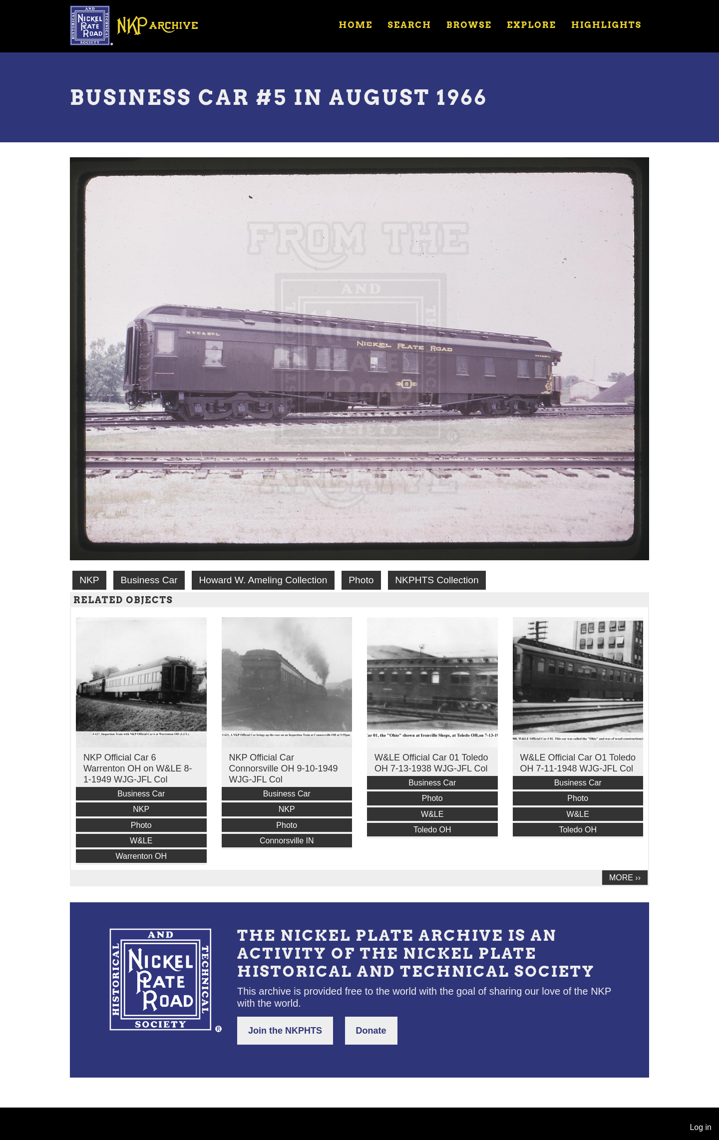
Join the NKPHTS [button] (285, 1031)
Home (355, 25)
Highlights (606, 25)
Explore (531, 25)
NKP (89, 580)
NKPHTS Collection (436, 580)
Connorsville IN (287, 840)
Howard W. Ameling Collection (263, 580)
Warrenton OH (141, 856)
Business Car (148, 580)
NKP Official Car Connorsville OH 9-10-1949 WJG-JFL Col (283, 768)
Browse (469, 25)
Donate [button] (371, 1031)
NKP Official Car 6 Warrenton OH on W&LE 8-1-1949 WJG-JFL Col (137, 768)
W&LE (141, 840)
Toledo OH (432, 829)
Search (409, 25)
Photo (361, 580)
